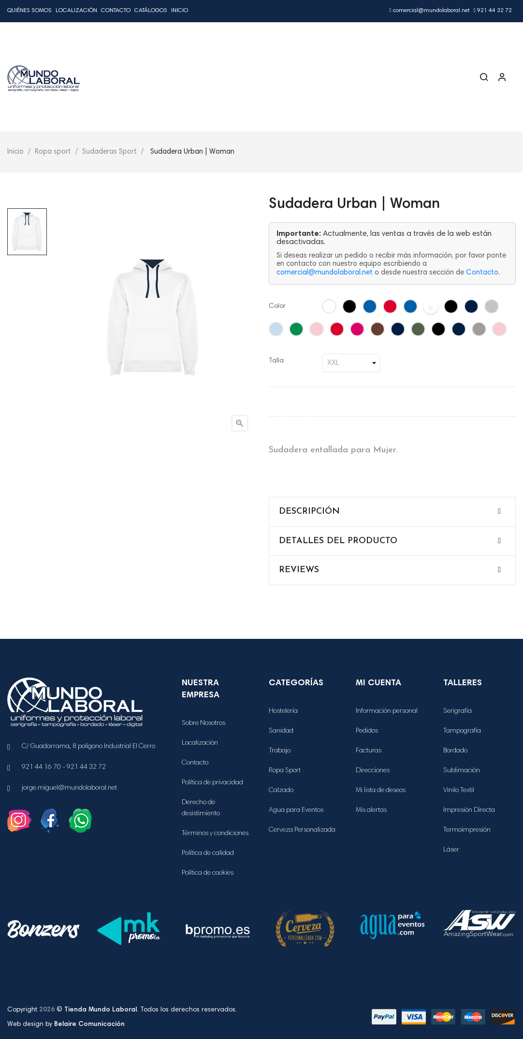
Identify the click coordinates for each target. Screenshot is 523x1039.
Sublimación (461, 770)
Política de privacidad (212, 782)
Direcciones (373, 770)
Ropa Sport (285, 770)
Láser (451, 850)
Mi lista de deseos (381, 790)
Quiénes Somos (29, 11)
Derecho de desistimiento (201, 808)
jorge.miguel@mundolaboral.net (69, 788)
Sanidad (281, 731)
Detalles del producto (338, 541)
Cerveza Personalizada (302, 830)
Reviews (299, 570)
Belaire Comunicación (89, 1024)
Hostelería (283, 711)
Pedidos (367, 731)
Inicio (179, 11)
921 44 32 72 (493, 11)
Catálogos (150, 11)
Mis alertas (371, 810)
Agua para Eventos (296, 810)
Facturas (368, 751)
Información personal (387, 711)
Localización (76, 11)
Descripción (309, 511)
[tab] (392, 511)
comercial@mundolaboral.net (429, 11)
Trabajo (280, 751)
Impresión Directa (469, 810)
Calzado (281, 790)
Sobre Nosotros (203, 723)
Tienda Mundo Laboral (100, 1010)
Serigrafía (457, 711)
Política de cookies (207, 873)
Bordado (455, 751)
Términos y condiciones (215, 833)
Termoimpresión (467, 830)
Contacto (116, 11)
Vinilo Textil (458, 790)
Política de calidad (208, 853)
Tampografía (462, 731)
